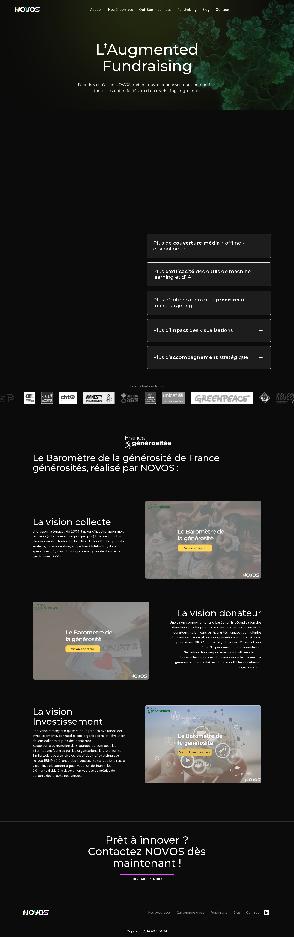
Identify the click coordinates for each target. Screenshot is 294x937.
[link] (27, 9)
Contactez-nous (146, 879)
